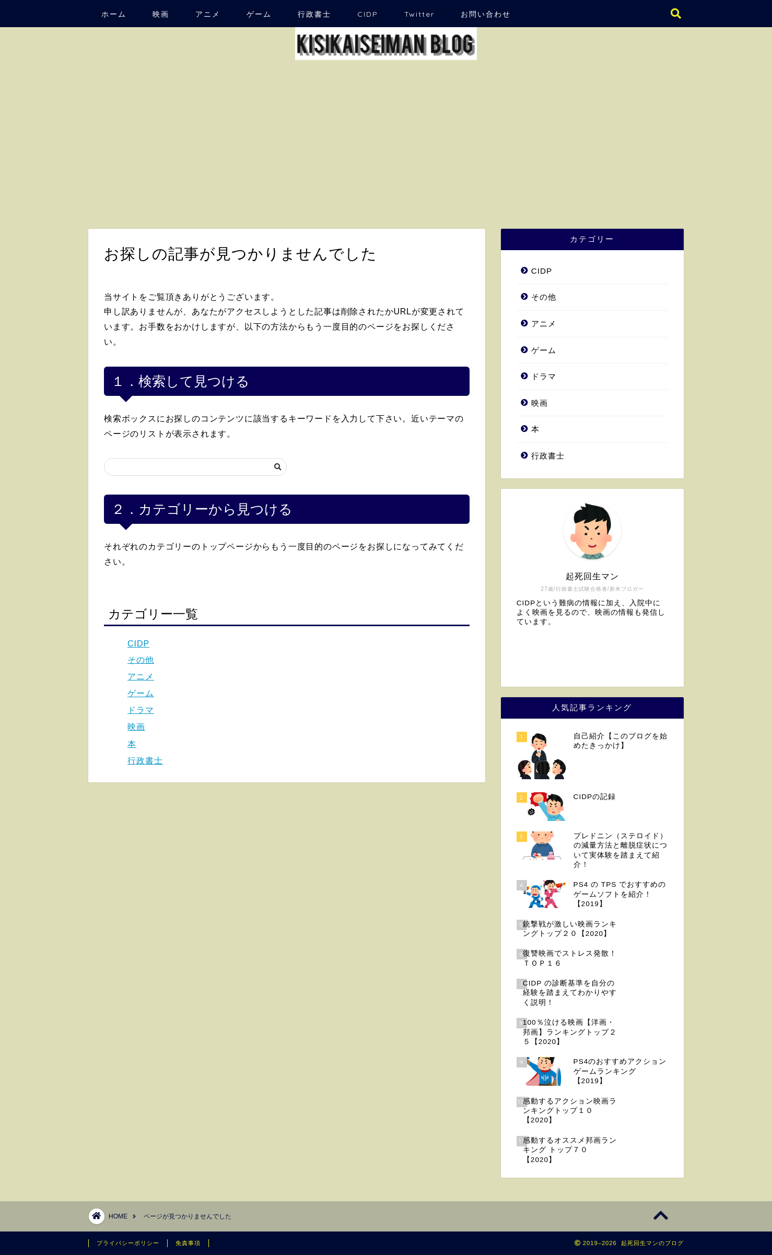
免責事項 (188, 1243)
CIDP (367, 14)
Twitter (419, 14)
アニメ (207, 14)
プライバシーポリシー (128, 1243)
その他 (140, 659)
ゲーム (259, 14)
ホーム (113, 14)
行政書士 (314, 14)
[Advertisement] (386, 140)
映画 (161, 14)
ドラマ (140, 710)
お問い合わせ (486, 14)
